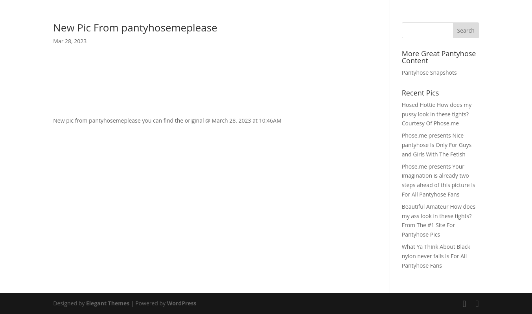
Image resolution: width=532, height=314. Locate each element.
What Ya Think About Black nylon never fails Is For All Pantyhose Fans (436, 256)
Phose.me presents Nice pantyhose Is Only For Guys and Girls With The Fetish (436, 145)
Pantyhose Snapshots (429, 72)
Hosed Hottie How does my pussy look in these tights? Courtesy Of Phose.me (437, 114)
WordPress (182, 303)
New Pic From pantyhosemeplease (135, 27)
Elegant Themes (107, 303)
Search (466, 30)
